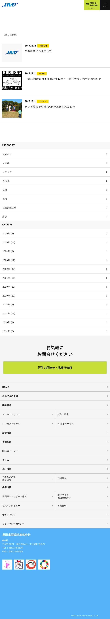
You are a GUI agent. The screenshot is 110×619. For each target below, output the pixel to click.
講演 (4, 216)
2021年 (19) (8, 278)
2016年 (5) (8, 322)
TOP (5, 35)
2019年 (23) (8, 296)
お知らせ (7, 154)
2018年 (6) (8, 304)
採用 (4, 198)
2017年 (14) (8, 313)
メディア (7, 172)
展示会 (5, 181)
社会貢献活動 (9, 207)
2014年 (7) (8, 331)
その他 (5, 163)
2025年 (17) (8, 242)
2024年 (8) (8, 251)
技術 (4, 190)
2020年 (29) (8, 287)
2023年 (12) (8, 260)
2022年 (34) (8, 269)
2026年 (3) (8, 233)
